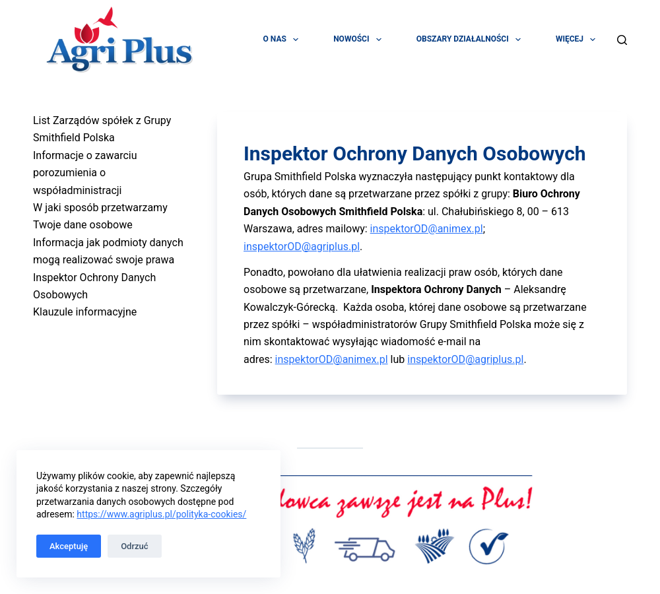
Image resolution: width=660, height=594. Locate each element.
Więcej (578, 40)
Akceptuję (69, 546)
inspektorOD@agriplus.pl (302, 246)
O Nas (283, 40)
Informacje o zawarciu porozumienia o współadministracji (85, 173)
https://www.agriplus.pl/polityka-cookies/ (161, 514)
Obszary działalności (471, 40)
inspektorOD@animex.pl (426, 228)
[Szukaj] (622, 40)
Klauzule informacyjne (85, 312)
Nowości (360, 40)
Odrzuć (134, 546)
